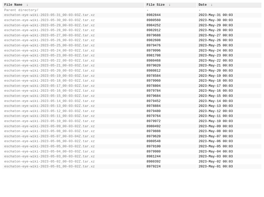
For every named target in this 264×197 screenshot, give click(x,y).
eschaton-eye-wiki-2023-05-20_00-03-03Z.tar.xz (49, 81)
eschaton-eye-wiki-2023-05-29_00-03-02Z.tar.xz (49, 29)
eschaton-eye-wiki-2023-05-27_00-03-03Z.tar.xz (49, 40)
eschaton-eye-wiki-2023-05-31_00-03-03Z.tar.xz (49, 17)
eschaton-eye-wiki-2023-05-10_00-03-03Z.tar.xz (49, 139)
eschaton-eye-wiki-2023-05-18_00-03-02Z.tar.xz (49, 92)
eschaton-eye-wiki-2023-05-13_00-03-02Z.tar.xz (49, 121)
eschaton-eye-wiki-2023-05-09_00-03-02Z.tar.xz (49, 145)
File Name (13, 5)
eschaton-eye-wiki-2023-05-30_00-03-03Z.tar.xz (49, 23)
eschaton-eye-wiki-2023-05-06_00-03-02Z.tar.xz (49, 162)
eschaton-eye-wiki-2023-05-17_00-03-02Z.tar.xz (49, 98)
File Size (156, 5)
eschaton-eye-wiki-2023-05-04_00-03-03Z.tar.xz (49, 174)
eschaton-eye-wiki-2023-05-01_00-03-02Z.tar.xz (49, 191)
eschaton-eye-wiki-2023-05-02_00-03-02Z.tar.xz (49, 186)
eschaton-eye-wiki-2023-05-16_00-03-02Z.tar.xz (49, 104)
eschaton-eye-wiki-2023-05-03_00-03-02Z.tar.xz (49, 180)
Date (203, 5)
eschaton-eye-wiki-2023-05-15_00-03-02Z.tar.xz (49, 110)
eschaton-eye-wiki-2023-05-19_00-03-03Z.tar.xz (49, 87)
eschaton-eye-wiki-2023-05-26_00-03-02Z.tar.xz (49, 46)
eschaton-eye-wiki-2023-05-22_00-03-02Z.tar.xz (49, 69)
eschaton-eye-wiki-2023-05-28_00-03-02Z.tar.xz (49, 34)
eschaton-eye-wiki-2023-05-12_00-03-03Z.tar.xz (49, 127)
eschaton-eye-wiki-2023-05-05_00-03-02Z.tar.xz (49, 168)
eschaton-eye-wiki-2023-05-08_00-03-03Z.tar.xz (49, 151)
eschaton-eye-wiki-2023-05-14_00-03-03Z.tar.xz (49, 116)
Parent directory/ (21, 11)
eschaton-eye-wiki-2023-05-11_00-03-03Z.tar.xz (49, 133)
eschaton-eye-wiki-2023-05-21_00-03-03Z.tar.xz (49, 75)
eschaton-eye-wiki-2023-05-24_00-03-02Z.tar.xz (49, 58)
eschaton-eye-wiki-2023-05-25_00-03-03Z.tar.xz (49, 52)
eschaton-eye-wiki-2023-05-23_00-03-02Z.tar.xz (49, 63)
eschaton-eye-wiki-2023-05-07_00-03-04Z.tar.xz (49, 157)
